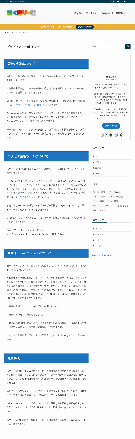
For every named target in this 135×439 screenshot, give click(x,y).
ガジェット (100, 168)
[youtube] (118, 1)
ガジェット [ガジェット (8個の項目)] (97, 206)
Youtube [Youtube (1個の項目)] (117, 192)
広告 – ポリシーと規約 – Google (25, 105)
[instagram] (114, 1)
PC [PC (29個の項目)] (109, 192)
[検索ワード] (111, 46)
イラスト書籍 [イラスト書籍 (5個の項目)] (98, 201)
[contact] (125, 1)
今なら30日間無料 (84, 27)
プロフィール (111, 126)
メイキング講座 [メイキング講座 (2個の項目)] (122, 206)
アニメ (98, 156)
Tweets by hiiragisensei (102, 255)
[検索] (129, 1)
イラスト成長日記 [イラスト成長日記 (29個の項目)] (116, 197)
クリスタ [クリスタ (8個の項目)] (108, 206)
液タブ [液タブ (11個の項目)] (102, 210)
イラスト (99, 162)
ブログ (98, 174)
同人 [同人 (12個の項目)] (95, 210)
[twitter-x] (111, 1)
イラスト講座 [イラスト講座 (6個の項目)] (112, 201)
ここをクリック (27, 197)
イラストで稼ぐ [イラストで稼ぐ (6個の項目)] (99, 197)
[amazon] (121, 1)
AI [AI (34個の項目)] (94, 192)
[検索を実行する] (128, 46)
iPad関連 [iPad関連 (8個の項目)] (101, 192)
